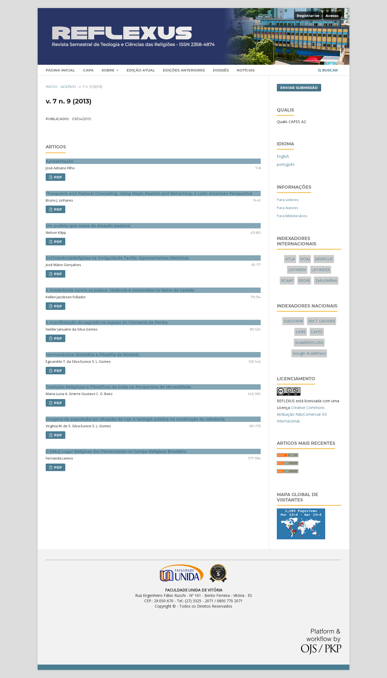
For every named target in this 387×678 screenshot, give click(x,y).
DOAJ (305, 258)
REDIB (304, 280)
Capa (88, 70)
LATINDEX (320, 269)
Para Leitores (288, 199)
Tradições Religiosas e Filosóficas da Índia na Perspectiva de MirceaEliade (118, 387)
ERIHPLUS (324, 258)
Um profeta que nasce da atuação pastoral (88, 225)
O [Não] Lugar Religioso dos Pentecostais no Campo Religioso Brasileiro (116, 451)
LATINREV (297, 269)
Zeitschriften (326, 280)
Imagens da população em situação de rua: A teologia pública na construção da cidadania (135, 419)
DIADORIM (293, 321)
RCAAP (287, 280)
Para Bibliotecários (292, 215)
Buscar (328, 70)
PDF (57, 177)
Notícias (246, 70)
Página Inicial (60, 70)
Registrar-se (308, 15)
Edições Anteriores (184, 70)
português (286, 164)
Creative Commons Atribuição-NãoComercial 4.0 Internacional (302, 414)
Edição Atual (141, 70)
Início (51, 86)
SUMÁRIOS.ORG (309, 342)
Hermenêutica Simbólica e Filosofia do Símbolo (92, 354)
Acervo (68, 86)
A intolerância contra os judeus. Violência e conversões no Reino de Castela (120, 290)
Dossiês (221, 70)
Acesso (332, 15)
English (283, 156)
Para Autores (287, 207)
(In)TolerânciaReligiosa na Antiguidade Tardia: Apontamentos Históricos (117, 258)
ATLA (290, 258)
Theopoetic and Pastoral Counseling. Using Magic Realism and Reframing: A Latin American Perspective (149, 193)
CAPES (316, 331)
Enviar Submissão (299, 87)
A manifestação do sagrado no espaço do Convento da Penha (107, 322)
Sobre (109, 70)
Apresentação (59, 161)
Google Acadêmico (309, 353)
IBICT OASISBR (321, 321)
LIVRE (301, 331)
